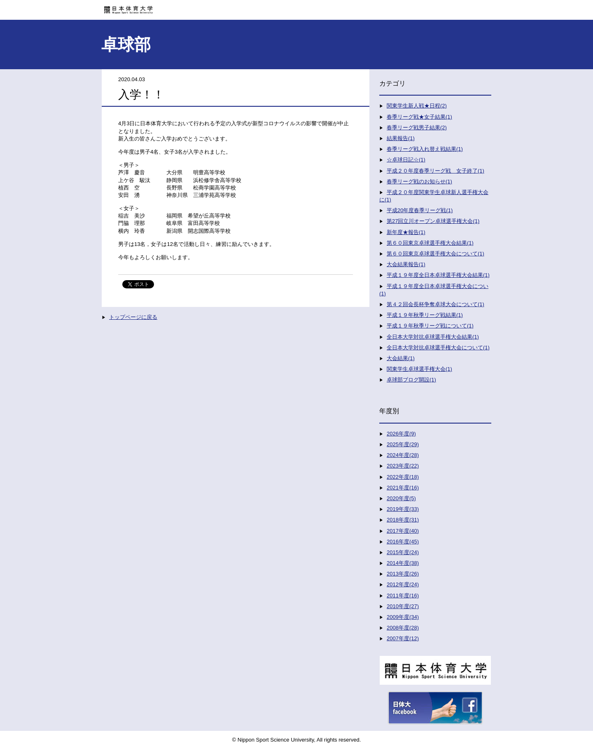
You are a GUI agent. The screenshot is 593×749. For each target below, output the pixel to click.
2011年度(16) (403, 595)
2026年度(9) (401, 434)
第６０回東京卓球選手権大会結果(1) (430, 243)
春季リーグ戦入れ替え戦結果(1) (425, 149)
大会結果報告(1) (406, 264)
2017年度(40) (403, 531)
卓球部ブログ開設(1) (411, 380)
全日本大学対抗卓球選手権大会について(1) (438, 347)
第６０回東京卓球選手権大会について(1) (435, 253)
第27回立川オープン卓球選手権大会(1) (433, 221)
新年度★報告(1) (406, 232)
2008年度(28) (403, 628)
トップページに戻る (133, 317)
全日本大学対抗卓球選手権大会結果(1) (433, 337)
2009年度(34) (403, 617)
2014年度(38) (403, 563)
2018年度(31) (403, 520)
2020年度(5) (401, 498)
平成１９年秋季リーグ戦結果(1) (425, 315)
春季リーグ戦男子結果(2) (417, 127)
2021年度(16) (403, 488)
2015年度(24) (403, 552)
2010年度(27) (403, 606)
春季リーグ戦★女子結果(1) (419, 117)
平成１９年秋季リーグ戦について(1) (430, 326)
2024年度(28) (403, 455)
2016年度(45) (403, 541)
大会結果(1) (401, 358)
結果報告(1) (401, 138)
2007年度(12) (403, 638)
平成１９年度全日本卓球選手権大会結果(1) (438, 275)
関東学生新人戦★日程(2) (417, 106)
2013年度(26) (403, 574)
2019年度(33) (403, 509)
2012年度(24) (403, 584)
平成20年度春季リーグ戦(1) (420, 210)
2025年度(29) (403, 444)
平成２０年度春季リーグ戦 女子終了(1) (435, 171)
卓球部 (126, 44)
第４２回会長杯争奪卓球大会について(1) (435, 304)
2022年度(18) (403, 477)
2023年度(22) (403, 466)
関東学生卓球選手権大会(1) (419, 369)
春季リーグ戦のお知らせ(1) (419, 181)
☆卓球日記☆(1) (406, 160)
